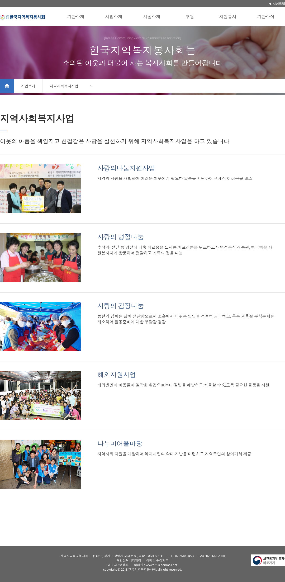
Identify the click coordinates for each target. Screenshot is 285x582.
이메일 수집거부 (157, 560)
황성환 (124, 565)
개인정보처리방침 (129, 560)
